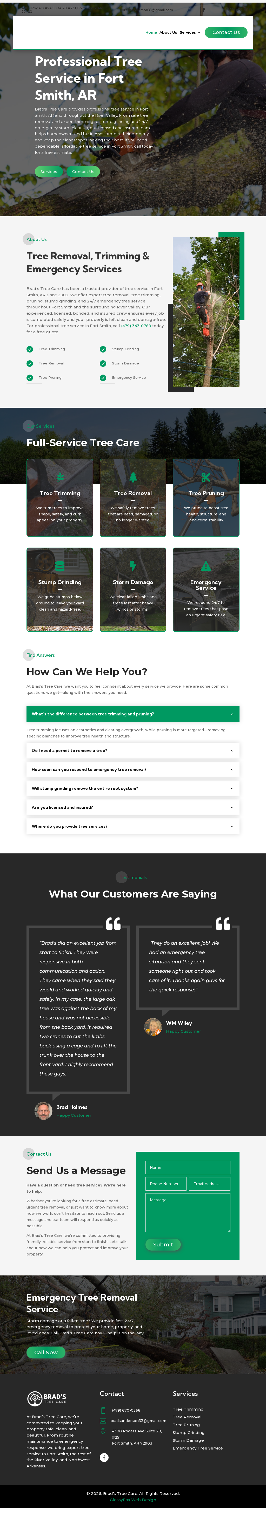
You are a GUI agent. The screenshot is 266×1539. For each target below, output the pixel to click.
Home (151, 33)
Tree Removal (187, 1448)
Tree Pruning (186, 1456)
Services (188, 33)
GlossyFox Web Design (133, 1530)
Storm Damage (188, 1471)
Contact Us (226, 32)
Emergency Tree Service (198, 1479)
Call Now (46, 1383)
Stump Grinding (189, 1464)
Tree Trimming (188, 1440)
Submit (163, 1275)
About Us (168, 33)
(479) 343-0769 (136, 356)
